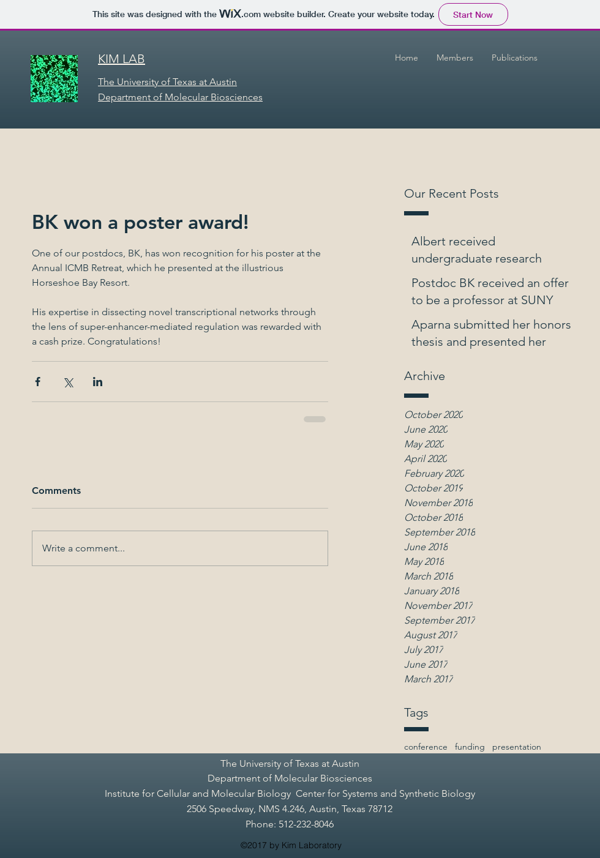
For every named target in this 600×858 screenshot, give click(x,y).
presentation (516, 746)
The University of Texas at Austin (289, 763)
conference (426, 746)
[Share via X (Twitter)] (67, 381)
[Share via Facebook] (37, 381)
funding (470, 746)
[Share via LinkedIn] (97, 381)
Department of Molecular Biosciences (290, 778)
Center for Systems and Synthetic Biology (385, 793)
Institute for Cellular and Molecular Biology (198, 793)
